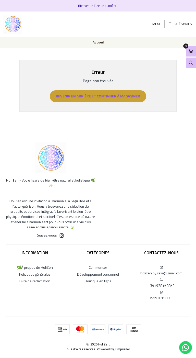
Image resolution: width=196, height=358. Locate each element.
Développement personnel (98, 274)
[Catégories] (179, 24)
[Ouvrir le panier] (191, 51)
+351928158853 (161, 283)
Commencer (98, 267)
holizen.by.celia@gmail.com (161, 271)
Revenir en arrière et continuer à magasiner (98, 96)
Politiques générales (35, 274)
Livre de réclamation (34, 281)
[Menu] (154, 24)
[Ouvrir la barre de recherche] (191, 63)
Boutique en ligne (98, 281)
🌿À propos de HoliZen (35, 267)
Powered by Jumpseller (113, 349)
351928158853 (161, 295)
